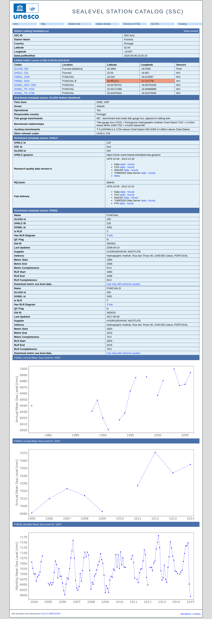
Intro (15, 24)
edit (46, 31)
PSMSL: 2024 (21, 80)
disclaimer (186, 614)
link (111, 235)
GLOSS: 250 (21, 68)
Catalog (183, 24)
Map (43, 24)
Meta (117, 175)
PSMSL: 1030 (21, 76)
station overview (191, 31)
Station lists (74, 24)
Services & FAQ (132, 24)
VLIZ (43, 614)
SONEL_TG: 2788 (24, 93)
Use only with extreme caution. (124, 284)
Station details (103, 24)
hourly (131, 164)
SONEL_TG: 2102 (24, 89)
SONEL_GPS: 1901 (25, 85)
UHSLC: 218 (21, 72)
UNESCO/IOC (55, 614)
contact (196, 614)
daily (122, 164)
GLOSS (155, 24)
